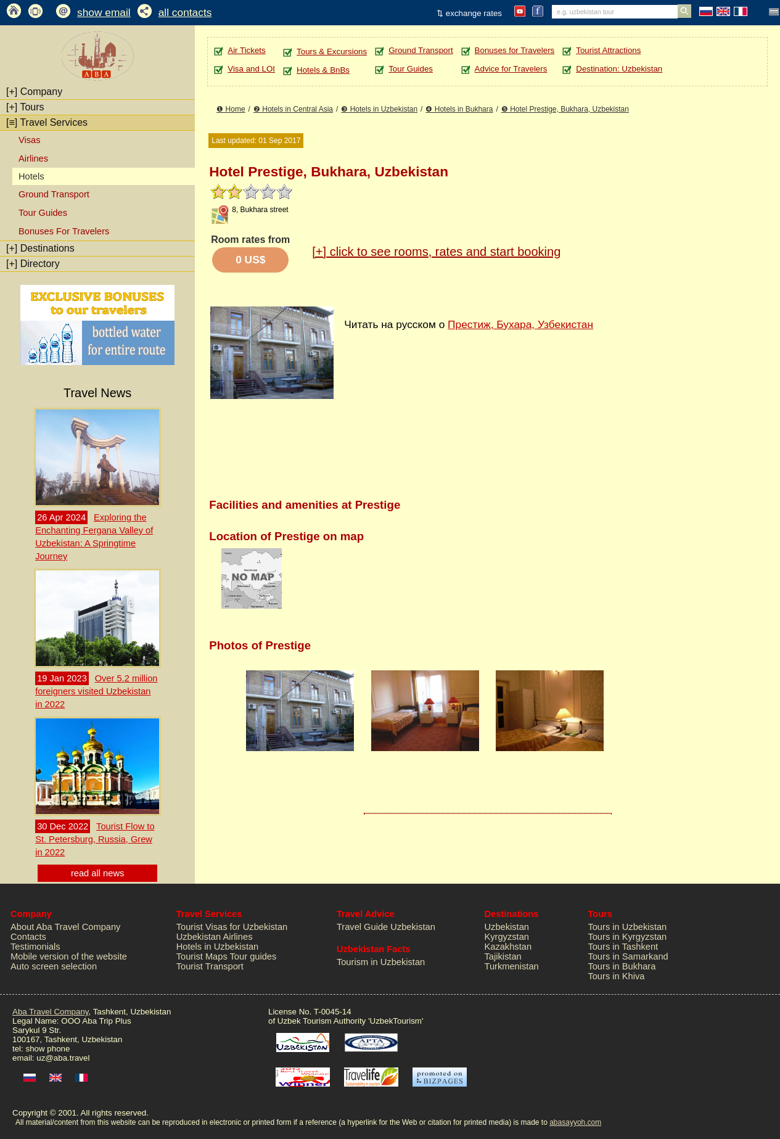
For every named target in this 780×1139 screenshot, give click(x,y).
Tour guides (253, 956)
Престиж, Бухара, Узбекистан (520, 324)
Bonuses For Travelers (63, 231)
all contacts (185, 12)
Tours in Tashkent (623, 947)
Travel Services (47, 122)
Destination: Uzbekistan (619, 68)
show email (104, 12)
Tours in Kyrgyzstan (627, 937)
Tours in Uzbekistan (627, 927)
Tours (25, 107)
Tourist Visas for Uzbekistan (232, 927)
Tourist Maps (202, 956)
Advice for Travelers (511, 68)
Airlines (33, 158)
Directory (33, 263)
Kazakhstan (508, 947)
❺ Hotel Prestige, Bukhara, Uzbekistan (565, 109)
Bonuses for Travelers (515, 50)
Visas (29, 140)
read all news (97, 873)
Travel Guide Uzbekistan (386, 927)
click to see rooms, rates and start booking (436, 251)
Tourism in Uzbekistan (381, 962)
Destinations (40, 248)
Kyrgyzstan (506, 937)
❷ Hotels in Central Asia (293, 109)
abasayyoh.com (575, 1122)
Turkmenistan (511, 966)
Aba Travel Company (50, 1011)
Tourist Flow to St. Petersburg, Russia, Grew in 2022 (94, 839)
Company (34, 91)
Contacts (28, 937)
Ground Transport (53, 194)
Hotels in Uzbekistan (217, 947)
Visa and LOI (251, 68)
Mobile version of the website (68, 956)
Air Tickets (246, 50)
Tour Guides (42, 213)
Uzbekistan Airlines (214, 937)
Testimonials (35, 947)
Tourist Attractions (608, 50)
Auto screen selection (53, 966)
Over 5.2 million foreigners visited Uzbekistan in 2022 (96, 691)
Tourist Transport (210, 966)
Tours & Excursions (332, 51)
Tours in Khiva (616, 976)
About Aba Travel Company (65, 927)
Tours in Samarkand (628, 956)
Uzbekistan (506, 927)
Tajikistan (502, 956)
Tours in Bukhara (621, 966)
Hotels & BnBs (323, 70)
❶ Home (230, 109)
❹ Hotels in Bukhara (459, 109)
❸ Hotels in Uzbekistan (379, 109)
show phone (47, 1048)
